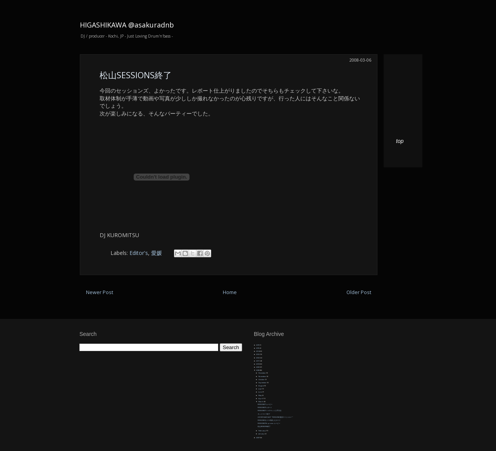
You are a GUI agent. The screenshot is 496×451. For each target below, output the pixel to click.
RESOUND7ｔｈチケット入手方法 (269, 410)
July (260, 389)
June (260, 392)
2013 (258, 354)
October (261, 379)
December (262, 373)
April (260, 398)
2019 (258, 345)
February (262, 431)
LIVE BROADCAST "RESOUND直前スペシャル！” (275, 417)
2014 (258, 351)
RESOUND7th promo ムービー (269, 423)
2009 (258, 367)
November (262, 376)
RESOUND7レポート (265, 407)
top (399, 141)
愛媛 (156, 252)
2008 (258, 370)
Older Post (358, 292)
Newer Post (99, 292)
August (261, 386)
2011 (258, 361)
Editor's (138, 252)
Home (230, 292)
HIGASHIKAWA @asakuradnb (127, 24)
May (260, 395)
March (261, 402)
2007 (258, 438)
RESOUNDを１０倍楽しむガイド (269, 420)
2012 (258, 358)
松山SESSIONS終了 (136, 75)
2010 (258, 364)
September (262, 383)
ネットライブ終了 (264, 414)
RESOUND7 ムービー (265, 404)
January (261, 434)
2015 (258, 348)
